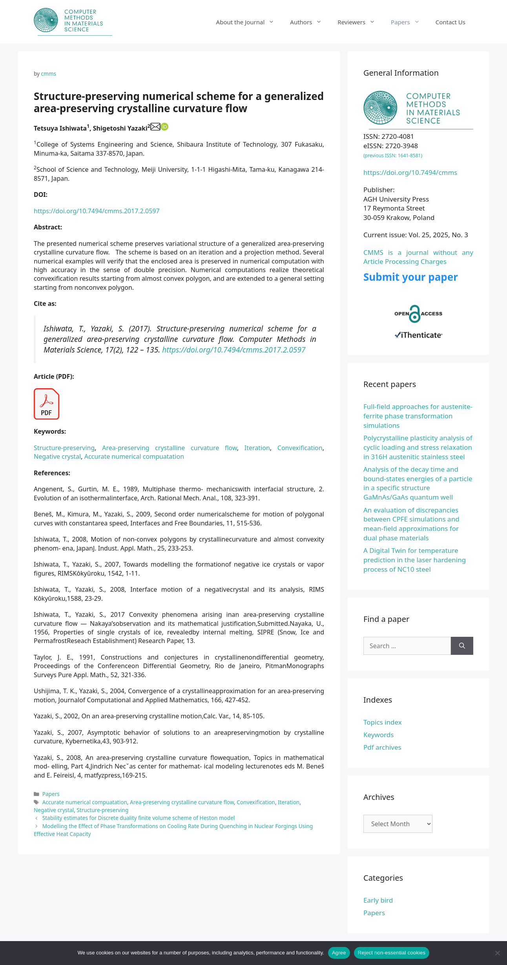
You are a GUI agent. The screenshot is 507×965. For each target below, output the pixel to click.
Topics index (382, 722)
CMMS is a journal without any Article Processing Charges (418, 257)
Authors (310, 22)
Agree (339, 953)
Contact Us (450, 22)
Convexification (300, 447)
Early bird (378, 900)
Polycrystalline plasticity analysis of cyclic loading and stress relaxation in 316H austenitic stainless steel (417, 447)
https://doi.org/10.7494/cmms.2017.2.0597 (97, 211)
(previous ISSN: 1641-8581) (392, 155)
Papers (409, 22)
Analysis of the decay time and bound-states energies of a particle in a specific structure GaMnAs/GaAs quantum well (417, 483)
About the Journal (249, 22)
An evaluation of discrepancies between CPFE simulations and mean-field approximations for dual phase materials (411, 523)
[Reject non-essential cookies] (497, 953)
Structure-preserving (64, 447)
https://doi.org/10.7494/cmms (410, 172)
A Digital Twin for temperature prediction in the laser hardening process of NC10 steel (414, 560)
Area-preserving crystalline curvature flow (169, 447)
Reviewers (360, 22)
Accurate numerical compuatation (134, 456)
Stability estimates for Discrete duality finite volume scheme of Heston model (138, 817)
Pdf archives (382, 747)
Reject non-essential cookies (391, 953)
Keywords (378, 734)
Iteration (257, 447)
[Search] (462, 646)
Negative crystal (57, 456)
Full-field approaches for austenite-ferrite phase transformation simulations (417, 416)
